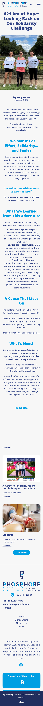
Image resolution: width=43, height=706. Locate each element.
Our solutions (21, 619)
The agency (21, 623)
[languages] (32, 4)
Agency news (21, 97)
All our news (22, 553)
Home (21, 616)
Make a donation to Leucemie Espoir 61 (21, 332)
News (21, 626)
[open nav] (38, 4)
